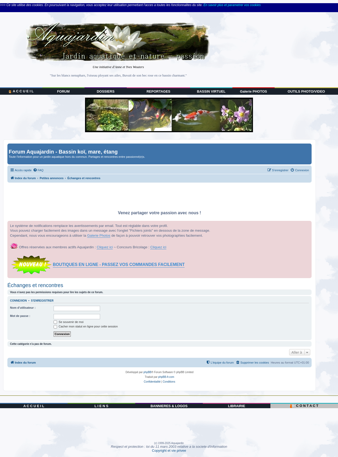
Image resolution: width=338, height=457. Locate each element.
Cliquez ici (105, 247)
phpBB (147, 372)
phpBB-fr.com (166, 376)
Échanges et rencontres (35, 285)
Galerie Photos (98, 235)
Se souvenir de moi (68, 321)
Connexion (18, 300)
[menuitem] (38, 170)
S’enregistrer (42, 300)
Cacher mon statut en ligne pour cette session (86, 326)
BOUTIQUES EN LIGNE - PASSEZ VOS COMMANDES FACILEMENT (119, 264)
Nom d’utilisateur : (23, 307)
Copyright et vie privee (169, 451)
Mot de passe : (20, 315)
